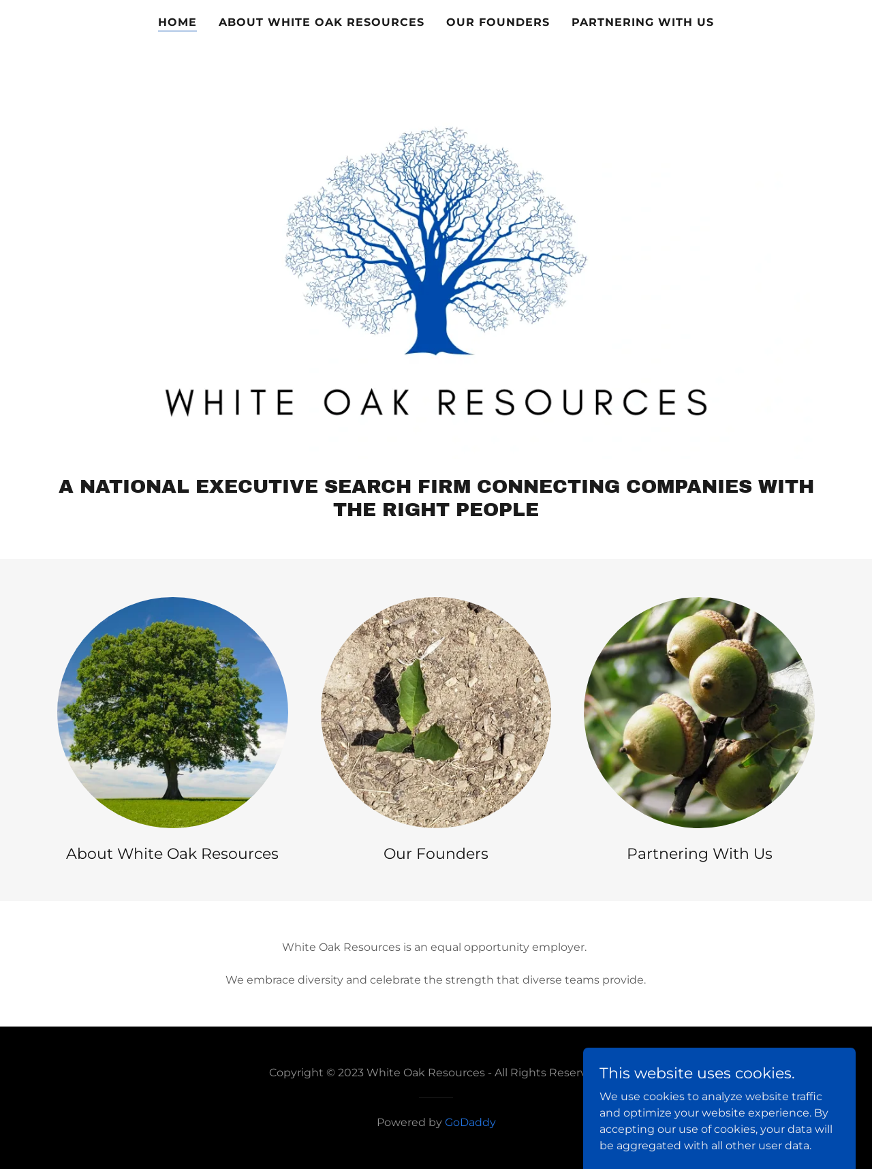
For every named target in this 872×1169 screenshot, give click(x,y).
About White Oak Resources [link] (321, 22)
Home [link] (177, 22)
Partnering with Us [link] (643, 22)
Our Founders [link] (498, 22)
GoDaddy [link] (470, 1122)
